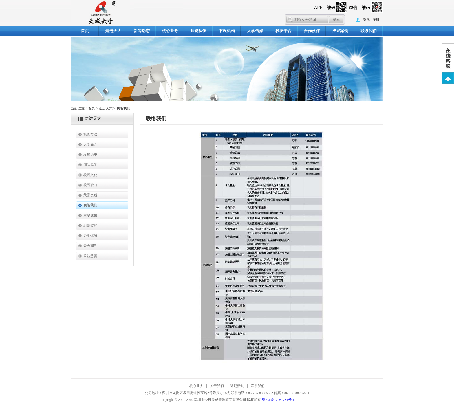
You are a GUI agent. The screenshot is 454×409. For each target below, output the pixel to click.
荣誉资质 (90, 195)
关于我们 (217, 386)
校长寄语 (90, 134)
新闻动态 (141, 31)
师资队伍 (198, 31)
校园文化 (90, 175)
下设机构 (227, 31)
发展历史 (90, 155)
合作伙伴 (312, 31)
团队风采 (90, 165)
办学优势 (90, 236)
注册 (375, 19)
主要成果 (90, 215)
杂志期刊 (90, 246)
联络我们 (90, 205)
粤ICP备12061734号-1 (278, 400)
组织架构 (90, 225)
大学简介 (90, 144)
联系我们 (368, 31)
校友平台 (283, 31)
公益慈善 (90, 256)
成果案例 (340, 31)
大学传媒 (255, 31)
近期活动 (237, 386)
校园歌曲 (90, 185)
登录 (366, 19)
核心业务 (170, 31)
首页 (85, 31)
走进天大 (113, 31)
